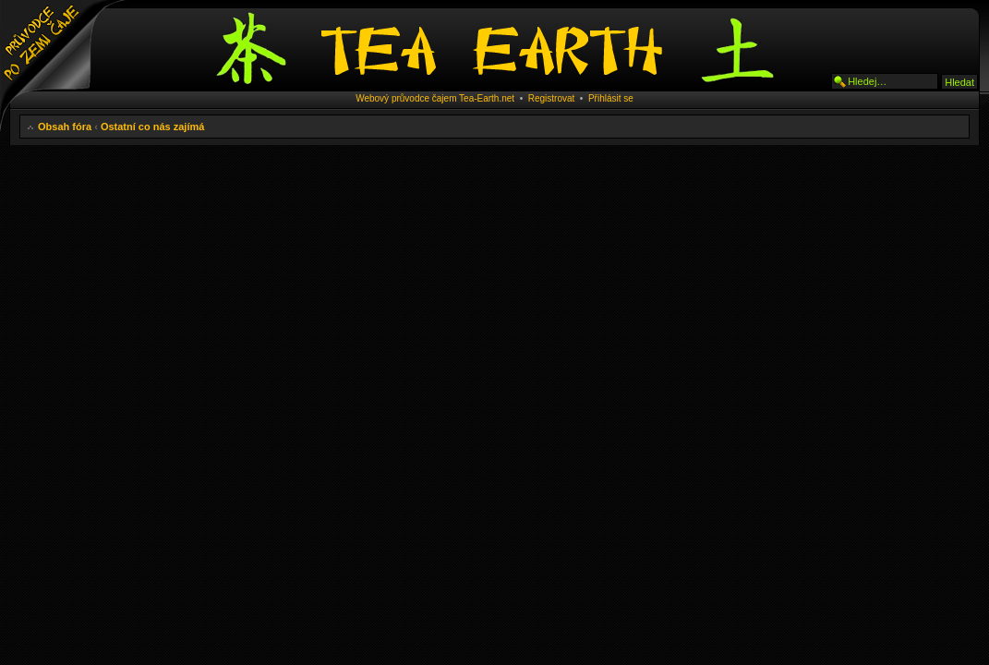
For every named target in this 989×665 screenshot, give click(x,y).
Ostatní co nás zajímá (152, 126)
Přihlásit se (610, 98)
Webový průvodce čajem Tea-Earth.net (435, 98)
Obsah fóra (64, 126)
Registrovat (551, 98)
